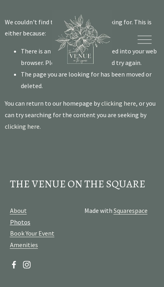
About (18, 210)
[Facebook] (14, 265)
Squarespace (131, 210)
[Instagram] (27, 265)
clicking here (118, 103)
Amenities (24, 245)
